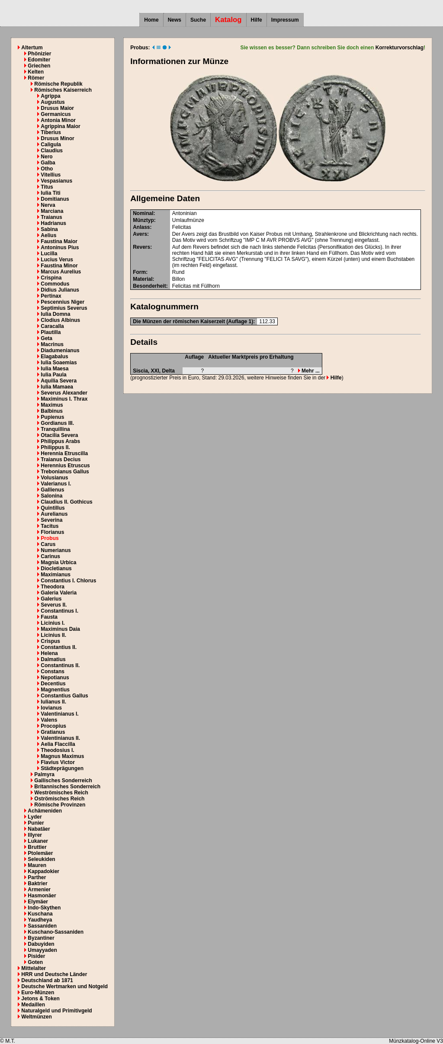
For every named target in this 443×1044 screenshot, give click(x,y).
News (174, 20)
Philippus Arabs (60, 441)
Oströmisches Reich (59, 799)
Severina (51, 520)
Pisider (36, 956)
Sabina (49, 229)
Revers (141, 247)
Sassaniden (42, 926)
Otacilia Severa (59, 435)
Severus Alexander (64, 393)
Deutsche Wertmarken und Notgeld (64, 986)
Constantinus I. (59, 611)
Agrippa (50, 96)
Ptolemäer (40, 853)
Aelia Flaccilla (58, 744)
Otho (47, 169)
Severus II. (54, 605)
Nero (46, 157)
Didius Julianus (60, 290)
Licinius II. (53, 635)
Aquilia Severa (59, 381)
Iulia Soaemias (59, 363)
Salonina (51, 496)
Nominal (143, 213)
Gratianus (53, 732)
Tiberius (51, 132)
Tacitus (49, 526)
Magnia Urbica (58, 562)
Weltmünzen (36, 1017)
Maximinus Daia (60, 629)
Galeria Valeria (59, 593)
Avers (140, 234)
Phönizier (39, 54)
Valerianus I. (56, 484)
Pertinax (51, 296)
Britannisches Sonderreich (67, 787)
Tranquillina (55, 429)
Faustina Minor (59, 266)
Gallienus (52, 490)
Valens (49, 720)
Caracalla (52, 326)
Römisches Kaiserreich (63, 90)
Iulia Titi (50, 193)
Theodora (52, 587)
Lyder (35, 817)
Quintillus (52, 508)
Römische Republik (58, 84)
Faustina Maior (59, 241)
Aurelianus (54, 514)
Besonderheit (149, 286)
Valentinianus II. (60, 738)
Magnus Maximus (62, 756)
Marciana (52, 211)
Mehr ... (309, 371)
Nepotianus (55, 678)
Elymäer (38, 902)
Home (151, 20)
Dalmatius (53, 659)
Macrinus (52, 344)
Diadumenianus (60, 350)
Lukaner (38, 841)
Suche (198, 20)
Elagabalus (54, 356)
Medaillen (33, 1005)
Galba (48, 163)
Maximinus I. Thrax (64, 399)
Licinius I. (52, 623)
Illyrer (35, 835)
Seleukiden (41, 859)
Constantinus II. (60, 665)
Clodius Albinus (60, 320)
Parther (37, 877)
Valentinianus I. (59, 714)
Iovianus (51, 708)
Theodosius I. (57, 750)
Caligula (51, 144)
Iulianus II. (53, 702)
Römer (36, 78)
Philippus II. (55, 447)
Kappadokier (43, 871)
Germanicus (56, 114)
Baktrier (37, 883)
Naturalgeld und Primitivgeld (56, 1011)
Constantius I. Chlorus (68, 581)
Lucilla (49, 254)
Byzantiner (41, 938)
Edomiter (39, 60)
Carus (48, 544)
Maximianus (56, 575)
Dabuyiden (41, 944)
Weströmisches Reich (61, 793)
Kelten (36, 72)
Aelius (48, 235)
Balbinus (52, 411)
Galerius (51, 599)
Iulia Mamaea (57, 387)
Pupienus (52, 417)
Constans (52, 671)
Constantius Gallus (64, 696)
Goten (35, 962)
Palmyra (44, 774)
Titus (47, 187)
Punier (36, 823)
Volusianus (54, 478)
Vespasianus (56, 181)
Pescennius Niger (62, 302)
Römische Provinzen (59, 805)
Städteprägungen (62, 768)
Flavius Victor (57, 762)
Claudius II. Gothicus (66, 502)
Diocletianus (56, 568)
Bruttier (37, 847)
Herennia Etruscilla (64, 453)
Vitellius (51, 175)
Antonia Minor (58, 120)
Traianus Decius (60, 459)
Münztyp (143, 220)
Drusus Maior (57, 108)
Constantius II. (59, 647)
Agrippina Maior (60, 126)
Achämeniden (45, 811)
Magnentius (55, 690)
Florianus (52, 532)
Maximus (52, 405)
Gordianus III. (57, 423)
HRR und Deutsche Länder (54, 974)
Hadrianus (53, 223)
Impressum (285, 20)
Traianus (51, 217)
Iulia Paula (53, 375)
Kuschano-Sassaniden (55, 932)
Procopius (53, 726)
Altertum (31, 48)
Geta (46, 338)
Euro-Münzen (37, 992)
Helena (49, 653)
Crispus (50, 641)
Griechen (39, 66)
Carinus (50, 556)
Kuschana (40, 914)
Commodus (55, 284)
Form (139, 272)
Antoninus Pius (60, 247)
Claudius (52, 151)
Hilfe (256, 20)
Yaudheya (40, 920)
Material (142, 279)
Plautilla (51, 332)
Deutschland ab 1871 (47, 980)
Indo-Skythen (44, 908)
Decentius (53, 684)
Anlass (141, 227)
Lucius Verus (57, 260)
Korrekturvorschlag (400, 48)
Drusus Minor (57, 138)
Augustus (52, 102)
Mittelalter (33, 968)
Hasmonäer (42, 896)
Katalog (228, 20)
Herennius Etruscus (65, 466)
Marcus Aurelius (61, 272)
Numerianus (56, 550)
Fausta (49, 617)
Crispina (51, 278)
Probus (49, 538)
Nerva (48, 205)
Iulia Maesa (54, 369)
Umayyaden (42, 950)
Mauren (37, 865)
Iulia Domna (55, 314)
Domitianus (55, 199)
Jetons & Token (40, 999)
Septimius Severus (64, 308)
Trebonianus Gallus (65, 472)
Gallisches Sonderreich (63, 780)
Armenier (39, 890)
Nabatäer (39, 829)
